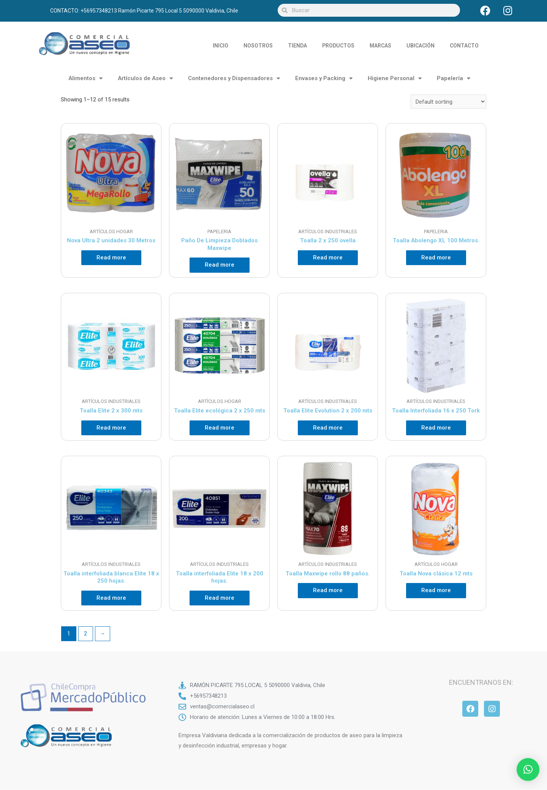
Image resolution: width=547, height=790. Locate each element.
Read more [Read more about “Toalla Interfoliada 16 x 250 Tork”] (436, 427)
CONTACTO (464, 46)
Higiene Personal (395, 78)
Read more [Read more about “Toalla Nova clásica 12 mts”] (436, 590)
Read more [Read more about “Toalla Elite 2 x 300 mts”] (111, 427)
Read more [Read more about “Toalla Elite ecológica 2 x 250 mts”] (219, 427)
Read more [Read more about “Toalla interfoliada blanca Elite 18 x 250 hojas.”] (111, 597)
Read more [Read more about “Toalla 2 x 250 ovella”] (328, 257)
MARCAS (380, 46)
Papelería (453, 78)
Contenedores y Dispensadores (234, 78)
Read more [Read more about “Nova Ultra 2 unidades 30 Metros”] (111, 257)
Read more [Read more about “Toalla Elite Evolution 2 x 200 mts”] (328, 427)
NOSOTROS (258, 46)
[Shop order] (448, 102)
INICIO (220, 46)
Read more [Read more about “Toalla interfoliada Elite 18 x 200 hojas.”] (219, 597)
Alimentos (85, 78)
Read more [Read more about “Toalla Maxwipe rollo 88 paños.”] (328, 590)
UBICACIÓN (420, 46)
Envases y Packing (324, 78)
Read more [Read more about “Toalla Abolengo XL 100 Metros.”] (436, 257)
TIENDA (297, 46)
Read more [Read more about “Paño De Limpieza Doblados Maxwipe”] (219, 264)
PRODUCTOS (338, 46)
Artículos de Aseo (145, 78)
